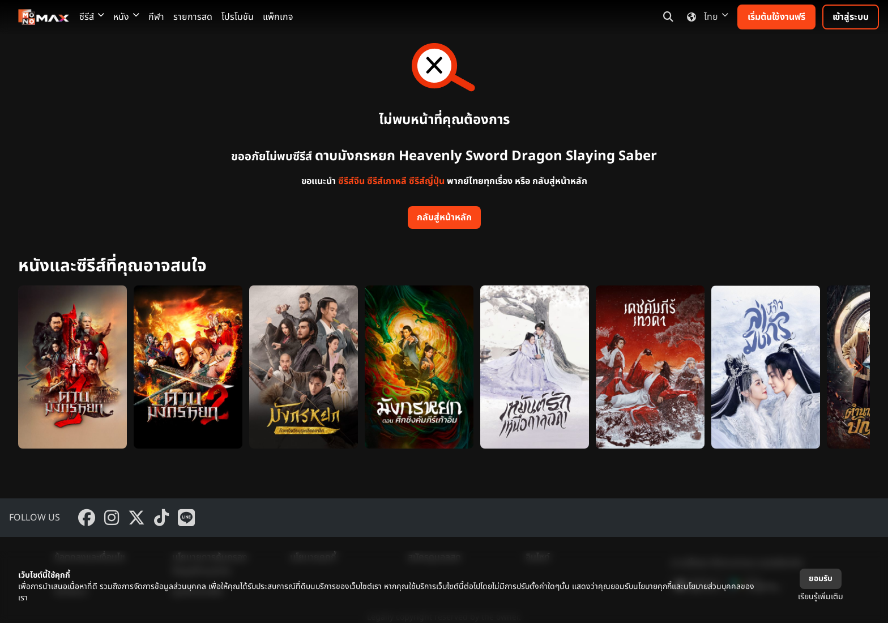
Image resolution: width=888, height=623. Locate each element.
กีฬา (156, 17)
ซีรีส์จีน (351, 181)
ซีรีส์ (91, 17)
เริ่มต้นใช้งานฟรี (776, 17)
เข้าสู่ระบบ (850, 17)
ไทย (705, 17)
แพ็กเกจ (278, 17)
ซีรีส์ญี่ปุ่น (427, 181)
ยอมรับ (820, 578)
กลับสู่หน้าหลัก (444, 217)
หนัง (126, 17)
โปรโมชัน (237, 17)
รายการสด (192, 17)
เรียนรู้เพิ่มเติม (820, 597)
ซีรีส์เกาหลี (387, 181)
